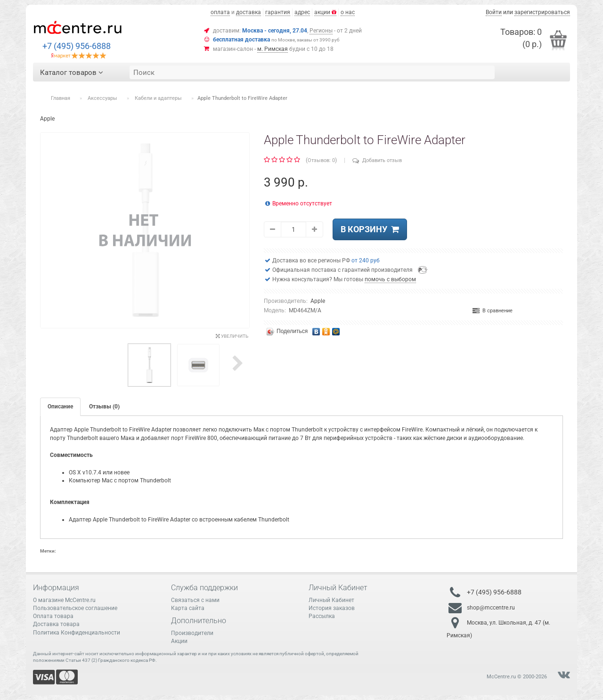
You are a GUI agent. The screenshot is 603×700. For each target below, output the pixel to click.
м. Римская (272, 49)
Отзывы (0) (104, 406)
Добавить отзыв (377, 160)
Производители (192, 633)
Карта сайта (187, 608)
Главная (60, 98)
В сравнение (493, 311)
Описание (60, 406)
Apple (317, 301)
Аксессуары (102, 98)
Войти (494, 12)
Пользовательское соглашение (75, 608)
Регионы (321, 30)
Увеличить (232, 336)
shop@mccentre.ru (491, 607)
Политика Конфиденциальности (76, 632)
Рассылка (322, 616)
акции (325, 12)
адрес (302, 12)
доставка (248, 12)
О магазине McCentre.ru (64, 600)
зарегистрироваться (542, 12)
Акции (179, 641)
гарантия (277, 12)
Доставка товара (56, 624)
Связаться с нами (195, 600)
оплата (220, 12)
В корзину (370, 229)
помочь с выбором (390, 279)
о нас (348, 12)
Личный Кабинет (331, 600)
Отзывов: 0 (321, 160)
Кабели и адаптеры (158, 98)
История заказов (332, 608)
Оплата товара (53, 616)
